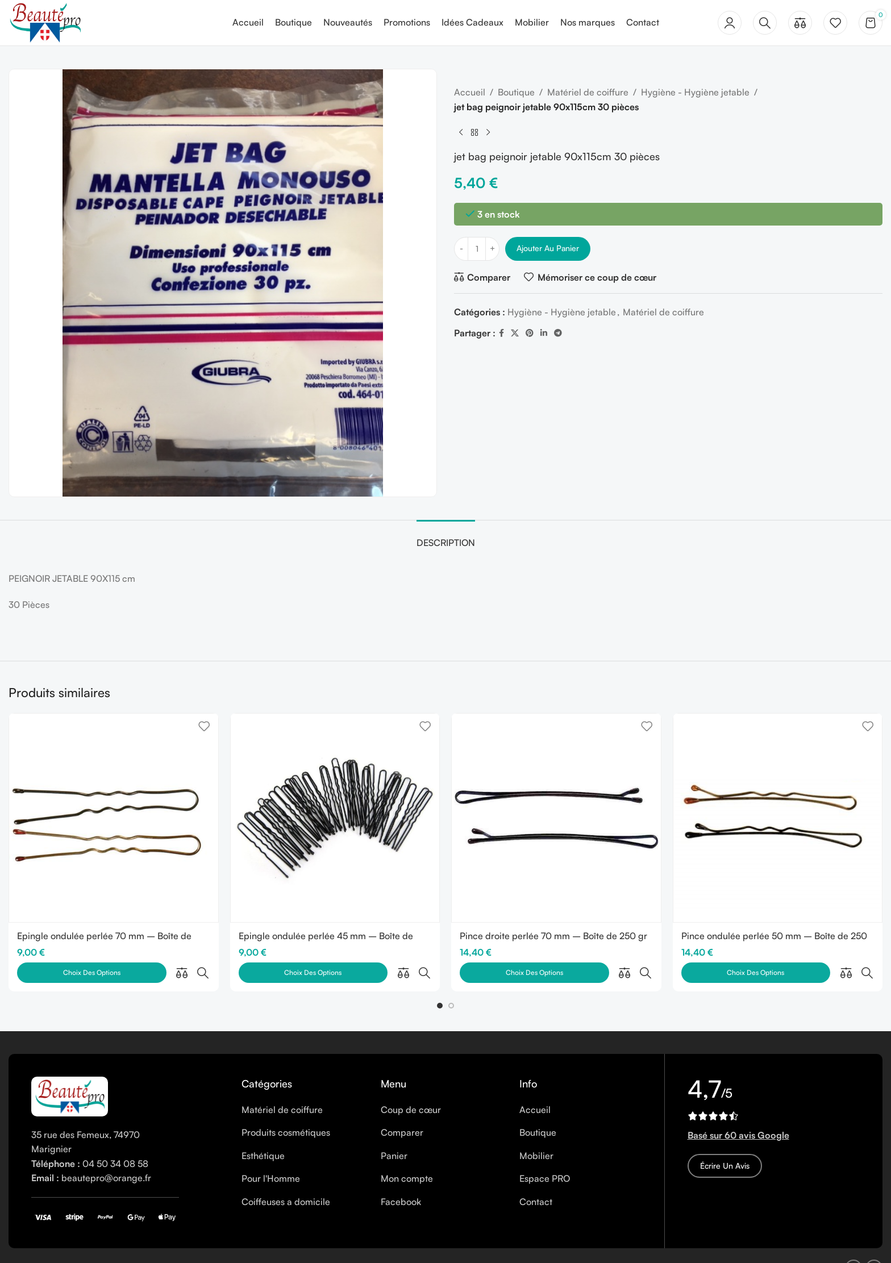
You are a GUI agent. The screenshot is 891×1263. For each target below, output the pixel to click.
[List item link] (302, 1085)
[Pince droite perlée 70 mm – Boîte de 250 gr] (556, 818)
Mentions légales (116, 1242)
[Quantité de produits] (476, 249)
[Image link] (69, 1070)
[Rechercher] (764, 22)
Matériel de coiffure (587, 92)
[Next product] (488, 132)
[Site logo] (45, 21)
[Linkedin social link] (544, 333)
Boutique (516, 92)
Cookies (175, 1242)
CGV (258, 1242)
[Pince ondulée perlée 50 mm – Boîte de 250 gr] (777, 818)
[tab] (446, 537)
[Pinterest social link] (529, 333)
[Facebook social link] (501, 333)
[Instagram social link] (873, 1243)
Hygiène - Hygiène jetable (695, 92)
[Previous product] (461, 132)
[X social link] (514, 333)
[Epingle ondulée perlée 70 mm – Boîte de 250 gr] (113, 818)
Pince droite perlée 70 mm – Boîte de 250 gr (553, 935)
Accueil (469, 92)
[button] (440, 980)
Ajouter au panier (548, 248)
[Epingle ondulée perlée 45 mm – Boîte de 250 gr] (335, 818)
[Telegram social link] (558, 333)
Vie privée (220, 1242)
